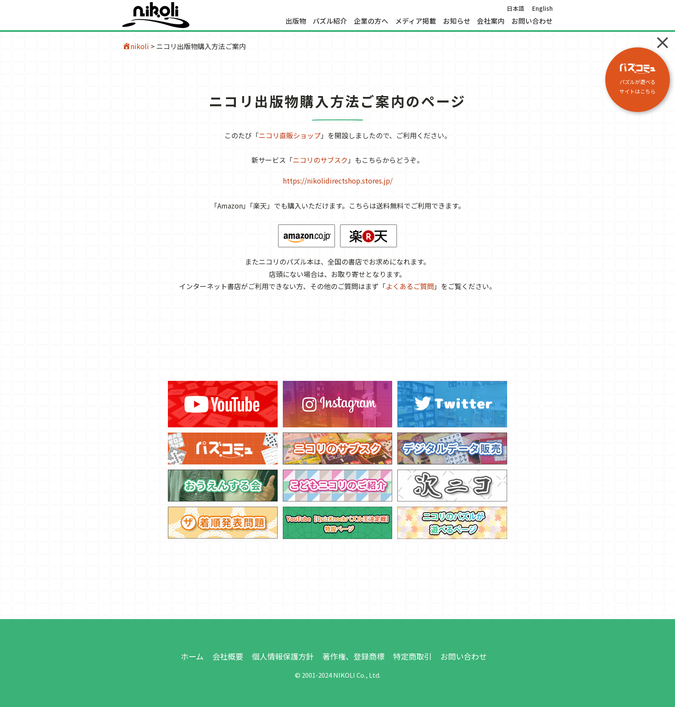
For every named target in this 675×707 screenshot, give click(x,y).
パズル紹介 (330, 21)
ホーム (192, 656)
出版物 (295, 21)
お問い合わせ (532, 21)
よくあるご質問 (410, 286)
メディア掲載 (415, 21)
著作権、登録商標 (353, 656)
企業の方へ (371, 21)
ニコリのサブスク (320, 160)
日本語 (516, 8)
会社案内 (491, 21)
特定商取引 (412, 656)
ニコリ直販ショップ (290, 135)
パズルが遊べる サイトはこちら (637, 79)
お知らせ (457, 21)
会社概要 (227, 656)
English (542, 8)
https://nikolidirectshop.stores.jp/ (338, 180)
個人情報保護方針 (283, 656)
